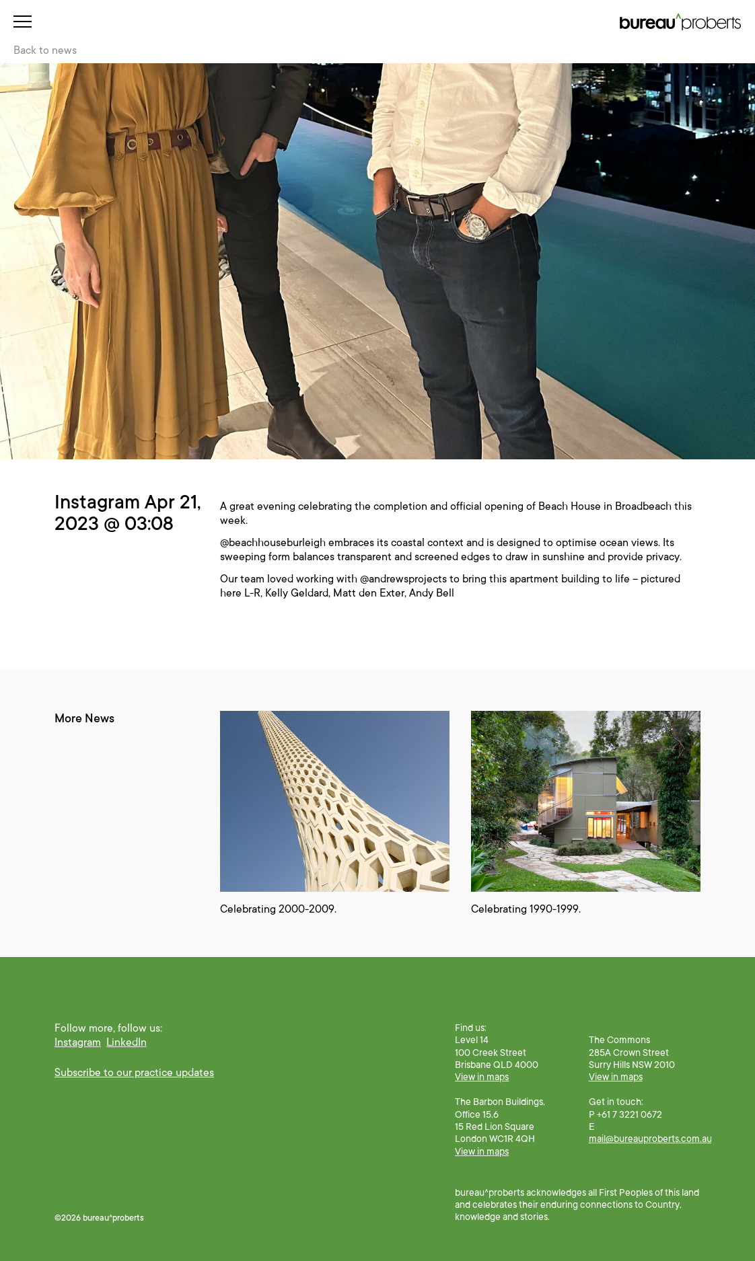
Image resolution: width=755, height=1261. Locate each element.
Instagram (78, 1042)
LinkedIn (126, 1042)
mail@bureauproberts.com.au (650, 1139)
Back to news (45, 50)
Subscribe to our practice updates (134, 1072)
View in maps (482, 1077)
